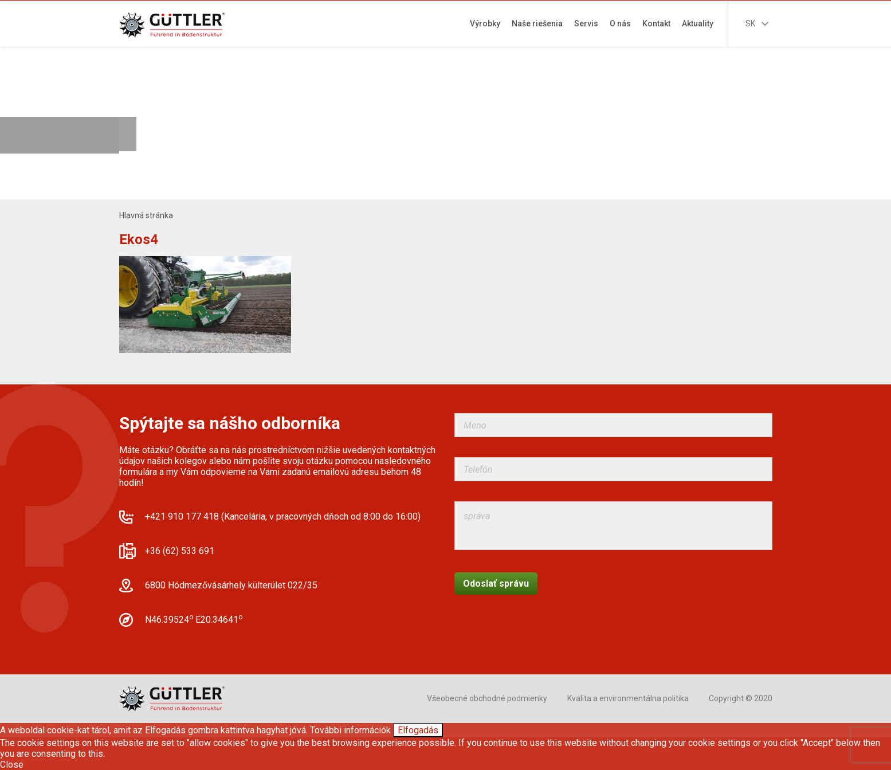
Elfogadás (418, 730)
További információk (350, 730)
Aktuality (697, 23)
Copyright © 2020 (740, 698)
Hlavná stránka (146, 215)
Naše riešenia (537, 23)
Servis (586, 23)
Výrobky (485, 23)
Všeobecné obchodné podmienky (487, 698)
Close (11, 764)
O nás (620, 23)
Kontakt (656, 23)
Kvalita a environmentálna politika (628, 698)
